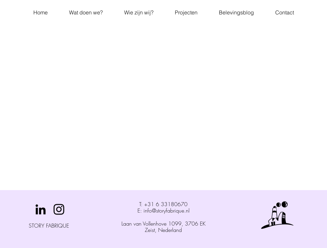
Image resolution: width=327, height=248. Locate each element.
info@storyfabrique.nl (166, 210)
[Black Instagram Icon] (59, 209)
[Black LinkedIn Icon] (40, 209)
